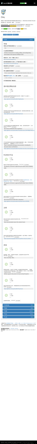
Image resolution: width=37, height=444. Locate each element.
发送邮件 (14, 442)
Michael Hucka (14, 328)
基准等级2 (14, 31)
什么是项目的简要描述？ (9, 50)
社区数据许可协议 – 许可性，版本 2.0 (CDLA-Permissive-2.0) (20, 323)
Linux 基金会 (23, 443)
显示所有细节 (9, 34)
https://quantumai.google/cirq (10, 59)
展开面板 (4, 34)
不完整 (9, 91)
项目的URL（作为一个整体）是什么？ (11, 57)
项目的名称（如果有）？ (13, 75)
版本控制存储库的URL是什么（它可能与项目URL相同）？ (15, 61)
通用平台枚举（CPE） (10, 75)
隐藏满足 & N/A (15, 34)
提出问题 (19, 442)
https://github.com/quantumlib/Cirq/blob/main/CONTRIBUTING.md (19, 130)
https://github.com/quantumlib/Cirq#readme (14, 99)
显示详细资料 (18, 22)
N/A (9, 214)
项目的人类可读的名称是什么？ (10, 45)
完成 (9, 89)
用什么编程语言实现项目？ (9, 70)
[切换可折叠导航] (34, 3)
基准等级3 (18, 31)
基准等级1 (9, 31)
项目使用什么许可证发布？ (9, 65)
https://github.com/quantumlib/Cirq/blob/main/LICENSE (16, 201)
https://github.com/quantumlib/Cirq (11, 63)
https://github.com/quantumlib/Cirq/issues (13, 113)
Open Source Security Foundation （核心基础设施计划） (17, 443)
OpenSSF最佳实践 (7, 3)
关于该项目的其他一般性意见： (10, 80)
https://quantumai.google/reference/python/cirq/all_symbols (17, 238)
